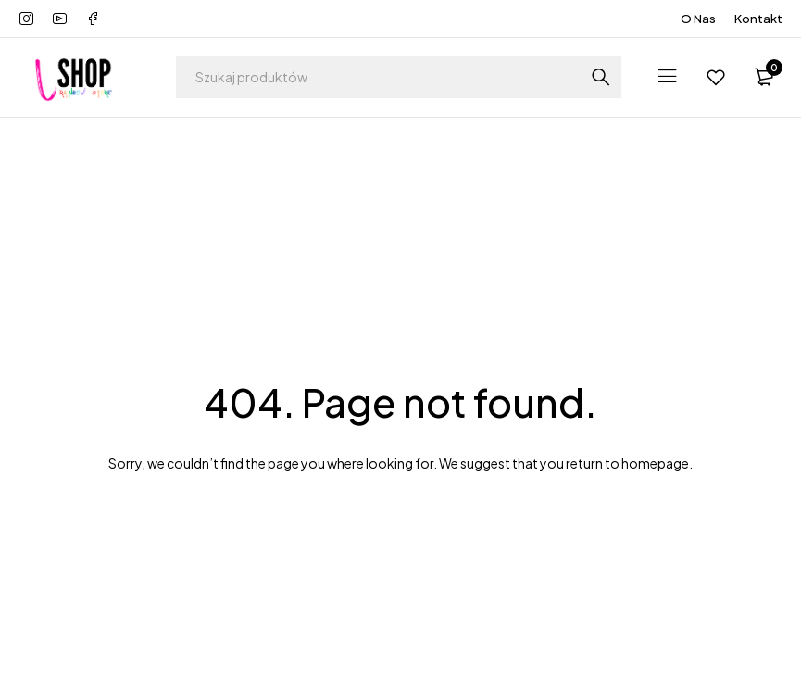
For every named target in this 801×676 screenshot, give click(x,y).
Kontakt (758, 18)
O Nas (698, 18)
